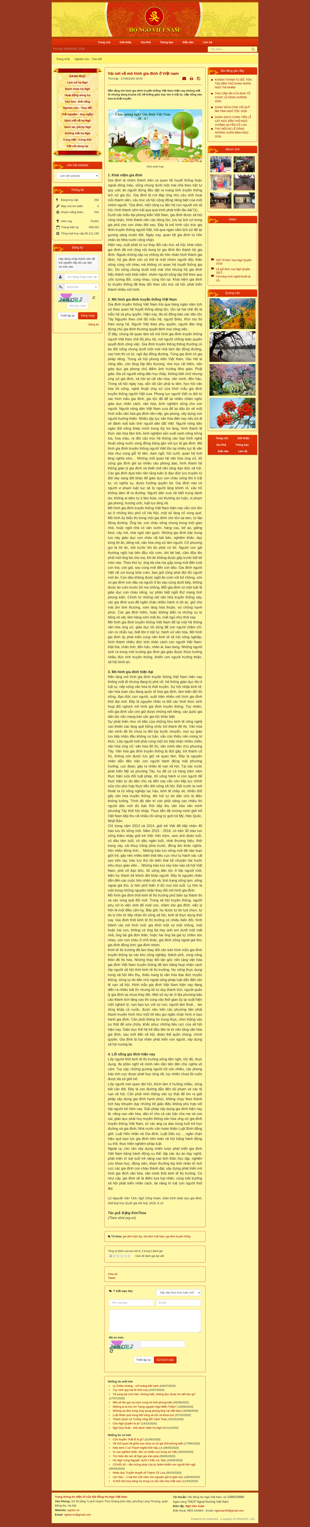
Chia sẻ (112, 1274)
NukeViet (212, 1519)
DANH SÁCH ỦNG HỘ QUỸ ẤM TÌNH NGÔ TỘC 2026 (232, 109)
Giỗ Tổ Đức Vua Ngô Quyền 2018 (233, 261)
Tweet (111, 1277)
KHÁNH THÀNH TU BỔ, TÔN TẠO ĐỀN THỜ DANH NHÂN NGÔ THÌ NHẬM (233, 83)
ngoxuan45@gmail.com (229, 1510)
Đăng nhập (88, 315)
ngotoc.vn (73, 1510)
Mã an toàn (116, 1337)
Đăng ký (93, 324)
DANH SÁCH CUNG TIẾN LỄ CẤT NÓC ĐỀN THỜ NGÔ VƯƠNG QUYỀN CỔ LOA (233, 120)
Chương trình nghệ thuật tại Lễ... (233, 278)
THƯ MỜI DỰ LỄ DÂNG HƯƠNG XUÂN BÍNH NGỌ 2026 (231, 132)
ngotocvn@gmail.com (77, 1514)
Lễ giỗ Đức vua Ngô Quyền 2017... (233, 271)
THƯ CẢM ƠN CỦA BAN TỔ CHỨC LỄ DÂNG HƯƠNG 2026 (232, 97)
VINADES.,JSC (245, 1519)
